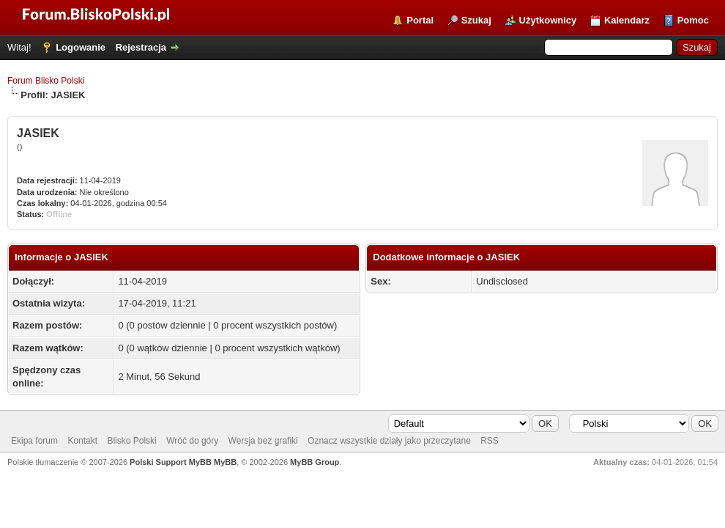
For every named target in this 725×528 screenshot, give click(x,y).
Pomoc (693, 20)
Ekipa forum (34, 441)
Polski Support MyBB (171, 462)
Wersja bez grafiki (263, 441)
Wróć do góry (192, 441)
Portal (420, 20)
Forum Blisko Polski (45, 81)
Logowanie (80, 47)
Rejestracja (141, 47)
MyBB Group (314, 462)
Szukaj (476, 20)
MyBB (225, 462)
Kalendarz (627, 20)
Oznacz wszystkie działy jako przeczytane (389, 441)
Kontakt (82, 441)
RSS (489, 441)
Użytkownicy (548, 20)
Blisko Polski (131, 441)
